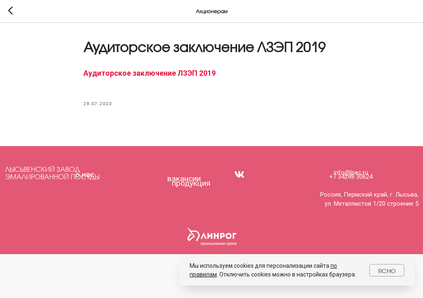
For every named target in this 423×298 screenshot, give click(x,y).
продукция (191, 183)
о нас (84, 174)
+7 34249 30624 (351, 176)
